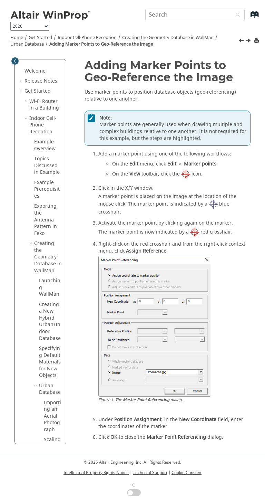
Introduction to (41, 426)
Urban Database (27, 44)
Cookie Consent (186, 473)
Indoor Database (50, 268)
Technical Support (150, 473)
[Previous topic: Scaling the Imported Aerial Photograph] (242, 41)
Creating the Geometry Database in (168, 38)
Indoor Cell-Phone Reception (87, 38)
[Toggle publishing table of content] (15, 61)
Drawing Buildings (52, 213)
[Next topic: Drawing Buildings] (249, 41)
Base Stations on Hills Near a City (44, 379)
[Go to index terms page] (247, 17)
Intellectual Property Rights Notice (96, 473)
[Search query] (195, 15)
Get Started (40, 38)
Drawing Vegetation (52, 244)
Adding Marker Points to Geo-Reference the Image (101, 44)
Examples (35, 413)
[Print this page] (257, 41)
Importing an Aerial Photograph (52, 78)
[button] (41, 64)
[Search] (236, 15)
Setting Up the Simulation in (46, 335)
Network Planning (39, 399)
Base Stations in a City (44, 359)
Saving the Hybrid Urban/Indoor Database (50, 298)
